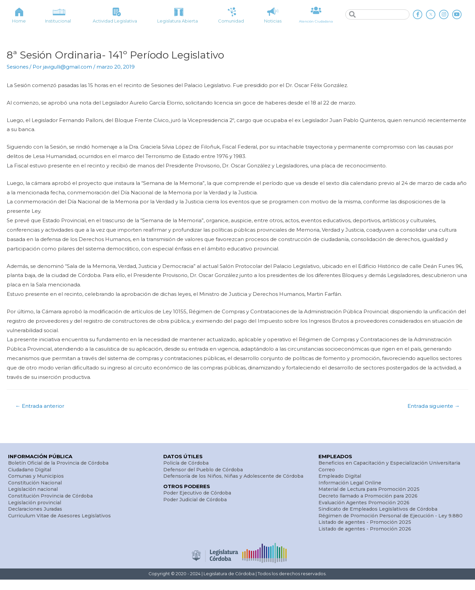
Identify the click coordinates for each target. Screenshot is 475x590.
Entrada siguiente (432, 406)
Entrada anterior (41, 406)
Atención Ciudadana (316, 21)
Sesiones (18, 67)
